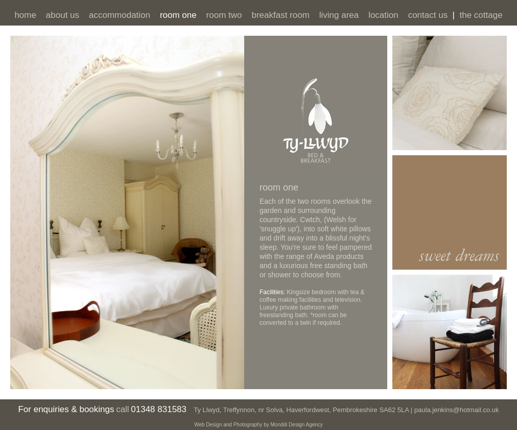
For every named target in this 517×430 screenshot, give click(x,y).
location (383, 15)
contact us (428, 15)
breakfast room (280, 15)
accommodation (119, 15)
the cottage (480, 15)
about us (62, 15)
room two (224, 15)
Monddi (279, 424)
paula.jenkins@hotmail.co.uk (455, 410)
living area (339, 15)
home (25, 15)
